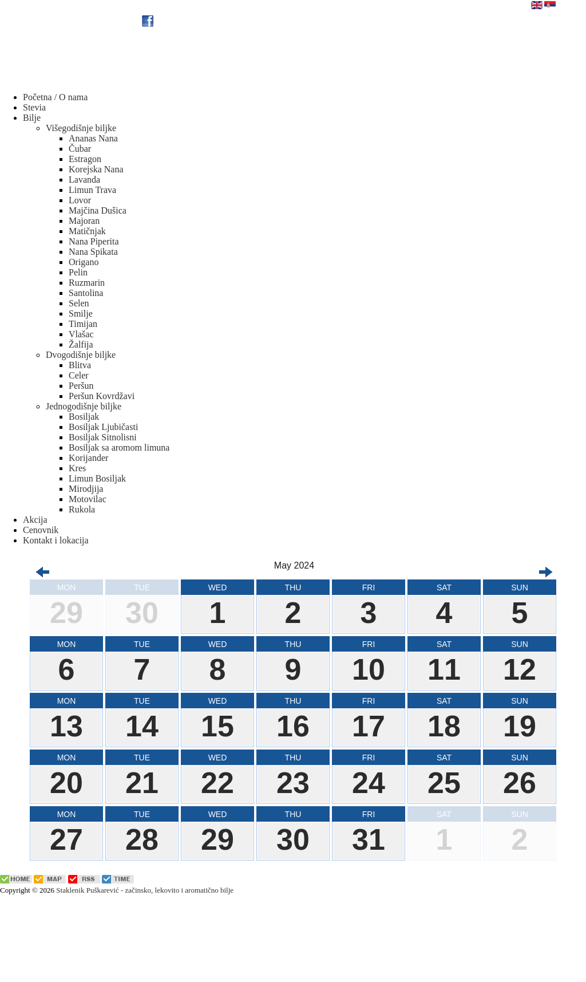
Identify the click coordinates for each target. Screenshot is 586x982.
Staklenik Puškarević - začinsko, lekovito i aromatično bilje (144, 890)
